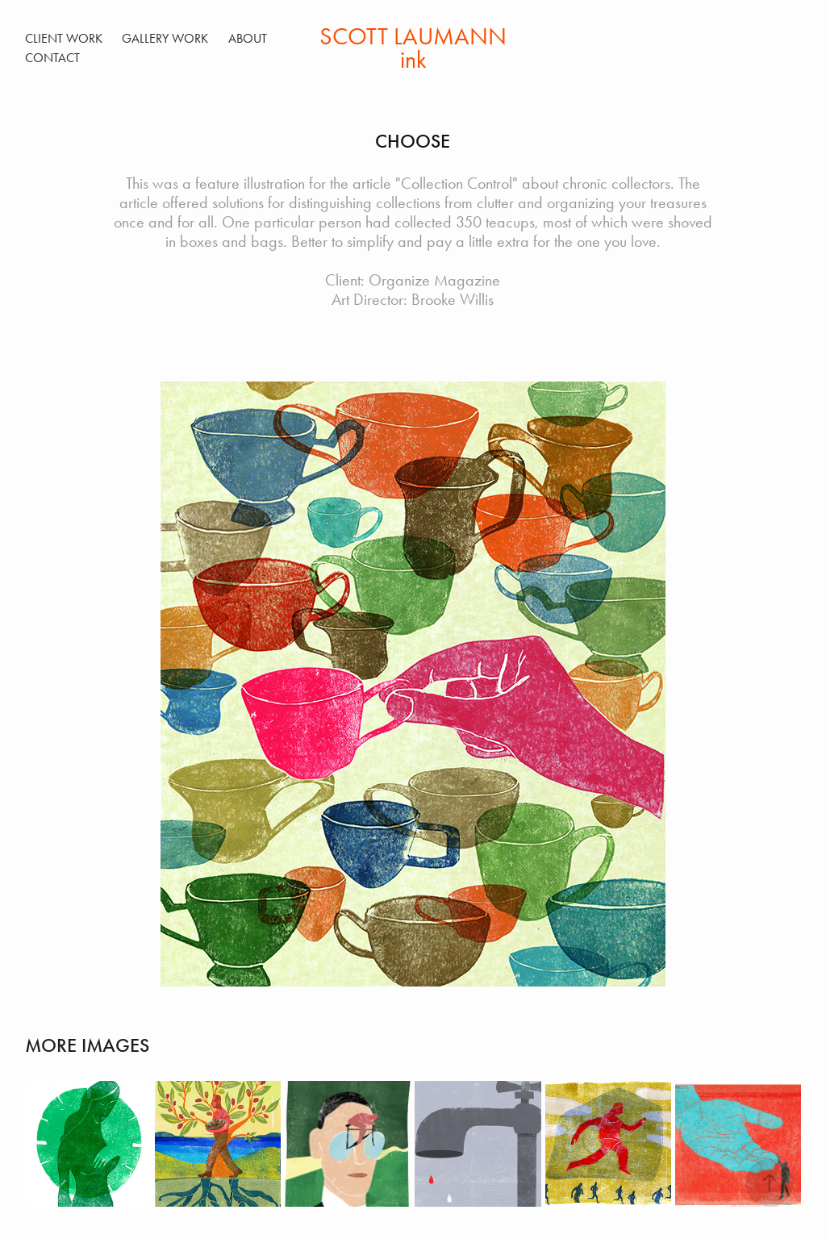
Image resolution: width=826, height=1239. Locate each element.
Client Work (63, 38)
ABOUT (247, 38)
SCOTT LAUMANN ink (415, 48)
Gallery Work (165, 38)
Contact (52, 57)
